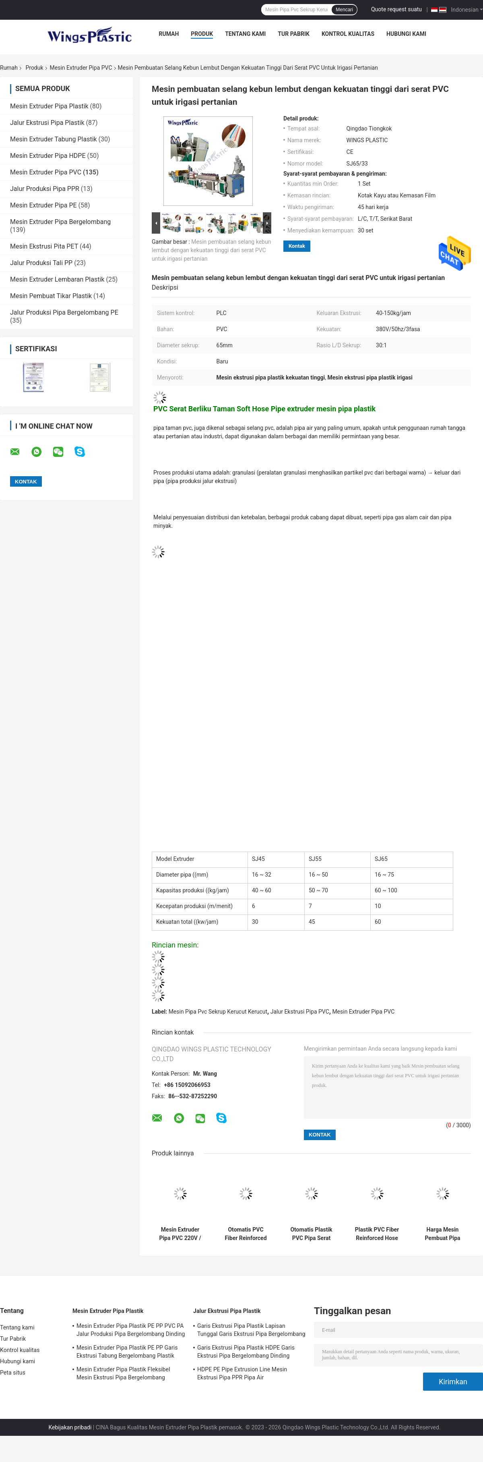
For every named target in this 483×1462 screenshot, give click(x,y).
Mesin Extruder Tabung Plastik (53, 139)
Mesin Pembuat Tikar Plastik (51, 296)
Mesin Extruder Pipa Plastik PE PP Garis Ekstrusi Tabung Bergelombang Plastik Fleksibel (127, 1352)
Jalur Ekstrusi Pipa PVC (299, 1011)
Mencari (344, 9)
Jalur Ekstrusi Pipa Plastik (47, 122)
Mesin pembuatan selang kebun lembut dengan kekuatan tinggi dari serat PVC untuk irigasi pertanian (211, 250)
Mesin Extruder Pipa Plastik (49, 106)
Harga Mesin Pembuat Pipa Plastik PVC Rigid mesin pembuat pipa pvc (443, 1234)
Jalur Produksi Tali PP (41, 263)
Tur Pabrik (294, 34)
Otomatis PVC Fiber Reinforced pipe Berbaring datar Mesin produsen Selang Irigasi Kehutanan (245, 1234)
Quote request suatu (396, 9)
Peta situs (12, 1372)
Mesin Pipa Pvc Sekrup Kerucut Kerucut (218, 1011)
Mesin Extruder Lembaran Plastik (57, 279)
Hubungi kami (406, 34)
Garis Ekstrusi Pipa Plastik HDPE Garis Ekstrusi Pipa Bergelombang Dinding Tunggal (246, 1352)
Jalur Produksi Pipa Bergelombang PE (64, 312)
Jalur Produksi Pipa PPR (44, 189)
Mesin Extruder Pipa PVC (81, 67)
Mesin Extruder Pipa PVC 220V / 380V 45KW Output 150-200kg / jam (180, 1234)
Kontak (297, 246)
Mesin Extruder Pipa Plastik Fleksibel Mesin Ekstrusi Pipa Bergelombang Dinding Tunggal (123, 1374)
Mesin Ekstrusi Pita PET (44, 246)
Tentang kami (245, 34)
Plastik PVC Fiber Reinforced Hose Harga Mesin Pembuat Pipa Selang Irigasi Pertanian (377, 1234)
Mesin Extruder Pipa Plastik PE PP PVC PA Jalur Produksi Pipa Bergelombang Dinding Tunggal (130, 1331)
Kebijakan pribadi (69, 1427)
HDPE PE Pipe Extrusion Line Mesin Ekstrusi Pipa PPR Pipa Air (242, 1373)
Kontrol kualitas (348, 34)
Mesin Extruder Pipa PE (43, 205)
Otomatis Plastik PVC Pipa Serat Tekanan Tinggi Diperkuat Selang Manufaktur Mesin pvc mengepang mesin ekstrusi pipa (311, 1234)
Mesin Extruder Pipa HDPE (48, 156)
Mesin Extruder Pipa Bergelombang (60, 222)
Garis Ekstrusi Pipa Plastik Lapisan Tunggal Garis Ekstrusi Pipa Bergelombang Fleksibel (251, 1331)
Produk (202, 34)
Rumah (169, 34)
